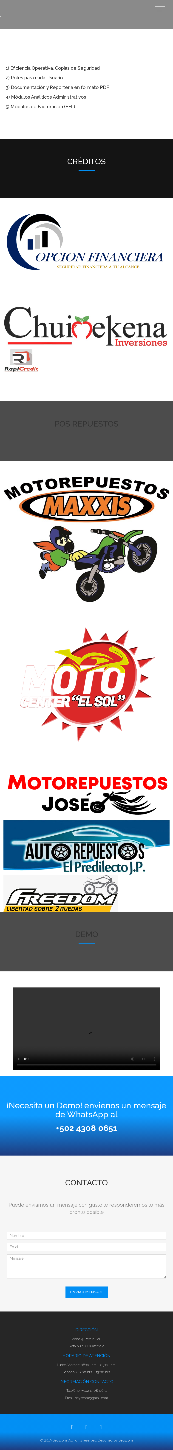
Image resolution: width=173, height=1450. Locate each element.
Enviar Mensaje (86, 1292)
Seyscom (126, 1440)
